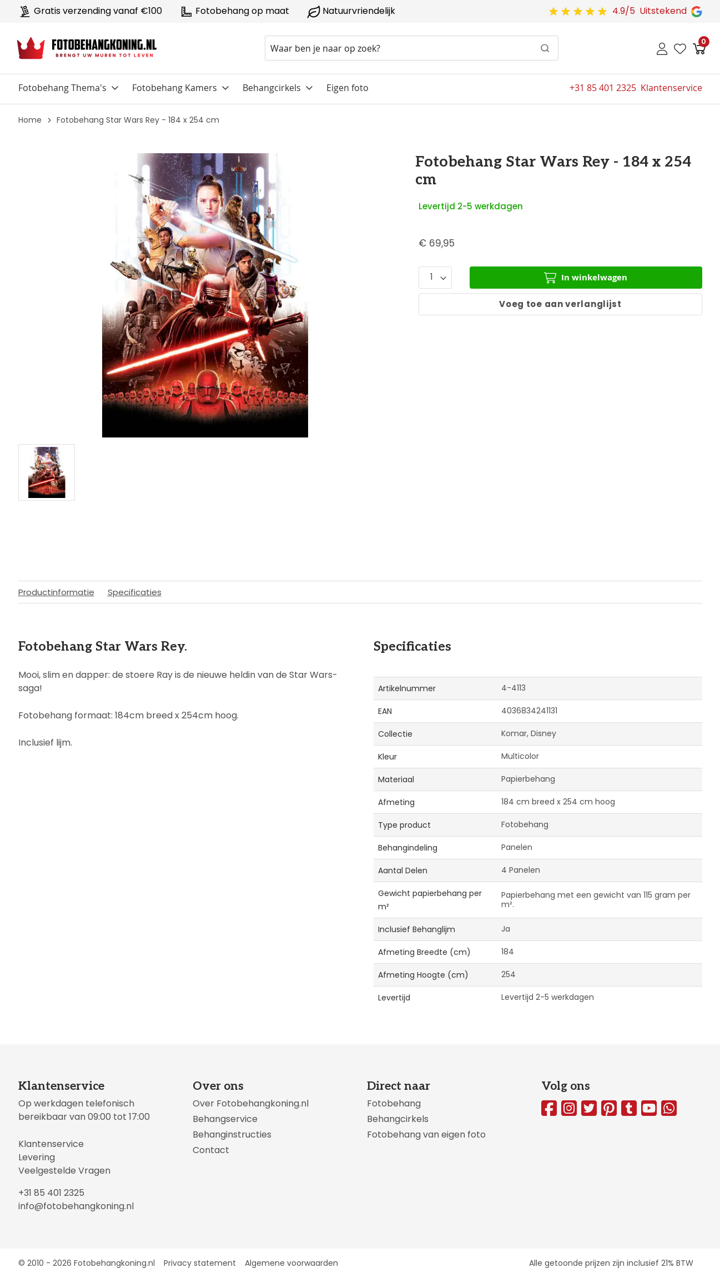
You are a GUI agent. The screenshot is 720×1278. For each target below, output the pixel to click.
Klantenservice (51, 1144)
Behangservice (225, 1119)
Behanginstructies (232, 1134)
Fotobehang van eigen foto (426, 1134)
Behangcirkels (272, 88)
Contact (211, 1150)
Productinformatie (56, 592)
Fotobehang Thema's (62, 88)
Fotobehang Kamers (174, 88)
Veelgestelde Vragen (64, 1170)
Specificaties (135, 592)
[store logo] (86, 48)
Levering (36, 1157)
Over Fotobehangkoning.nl (251, 1103)
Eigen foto (347, 88)
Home (30, 119)
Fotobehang (394, 1103)
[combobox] (411, 48)
